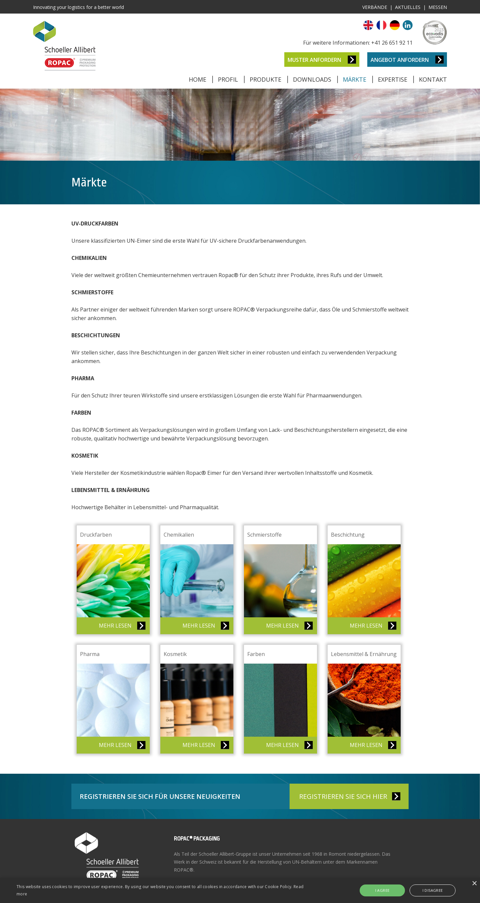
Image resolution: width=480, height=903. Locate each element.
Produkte (265, 79)
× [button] (474, 883)
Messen (437, 7)
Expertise (392, 79)
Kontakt (433, 79)
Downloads (312, 79)
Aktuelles (407, 7)
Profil (228, 79)
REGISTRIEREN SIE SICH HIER (343, 796)
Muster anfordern (314, 59)
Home (197, 79)
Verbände (374, 7)
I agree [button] (382, 890)
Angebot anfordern (400, 59)
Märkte (354, 79)
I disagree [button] (432, 890)
